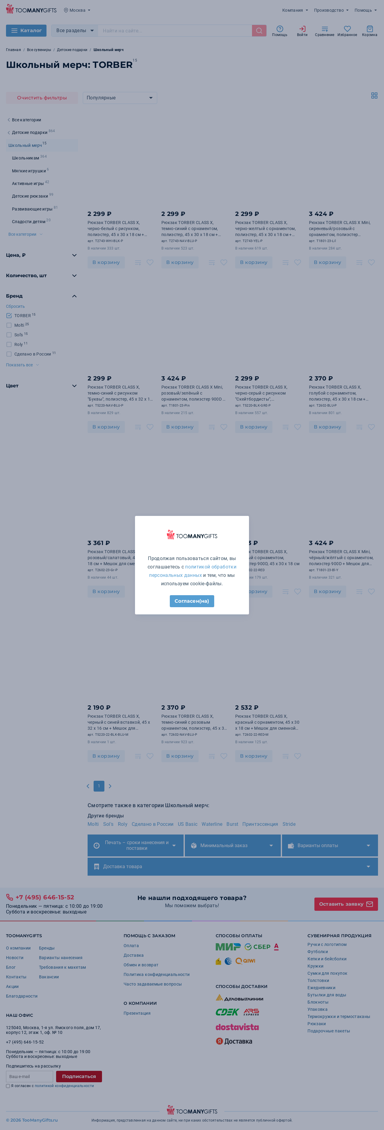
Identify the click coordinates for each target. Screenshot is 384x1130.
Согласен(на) (192, 601)
